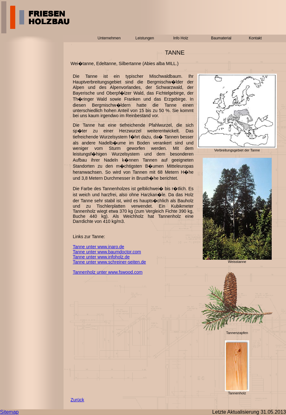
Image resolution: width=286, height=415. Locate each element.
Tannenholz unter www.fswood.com (107, 272)
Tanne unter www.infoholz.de (101, 256)
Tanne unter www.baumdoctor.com (107, 251)
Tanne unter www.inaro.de (98, 246)
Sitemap (9, 412)
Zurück (77, 399)
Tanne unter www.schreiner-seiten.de (109, 261)
